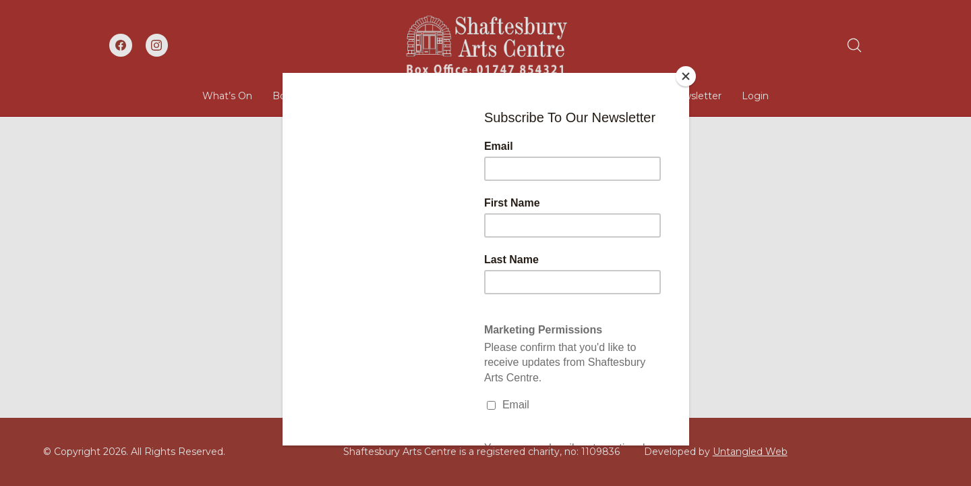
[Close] (686, 76)
